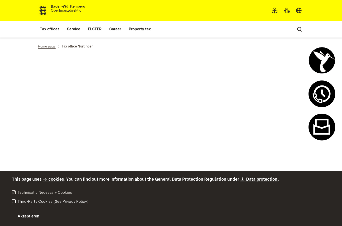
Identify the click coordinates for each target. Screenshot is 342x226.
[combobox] (299, 10)
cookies (56, 179)
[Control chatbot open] (321, 60)
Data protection (262, 179)
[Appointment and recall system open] (321, 93)
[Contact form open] (321, 127)
